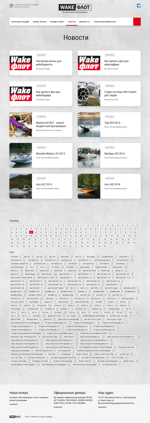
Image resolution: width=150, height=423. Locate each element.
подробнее (13, 404)
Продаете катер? (57, 22)
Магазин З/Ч (84, 22)
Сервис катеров (39, 22)
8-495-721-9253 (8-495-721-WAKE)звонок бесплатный (26, 6)
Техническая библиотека (105, 22)
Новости (72, 22)
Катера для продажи (20, 22)
